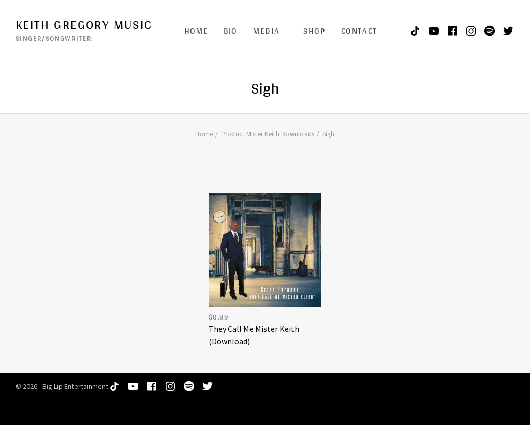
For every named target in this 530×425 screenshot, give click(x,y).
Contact (359, 30)
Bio (231, 30)
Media (266, 30)
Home (196, 30)
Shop (314, 30)
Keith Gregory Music (84, 25)
